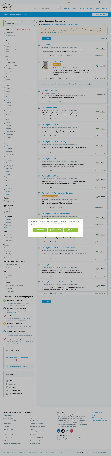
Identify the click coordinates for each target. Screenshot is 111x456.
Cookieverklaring (64, 233)
